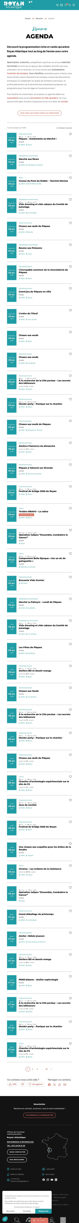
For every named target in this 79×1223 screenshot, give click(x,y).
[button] (31, 1)
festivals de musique (17, 73)
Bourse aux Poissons (30, 248)
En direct (39, 1220)
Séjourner (39, 18)
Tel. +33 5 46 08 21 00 (16, 1145)
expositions (13, 98)
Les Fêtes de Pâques (30, 647)
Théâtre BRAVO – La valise (33, 511)
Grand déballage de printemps (36, 914)
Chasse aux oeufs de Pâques (35, 424)
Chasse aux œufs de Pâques (34, 226)
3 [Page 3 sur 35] (37, 1069)
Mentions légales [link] (60, 1197)
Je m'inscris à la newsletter (39, 1115)
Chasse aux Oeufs (29, 691)
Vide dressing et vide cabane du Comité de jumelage (43, 205)
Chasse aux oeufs (28, 335)
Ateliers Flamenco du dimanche (37, 446)
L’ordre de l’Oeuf (28, 313)
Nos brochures (17, 1159)
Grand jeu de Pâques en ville (35, 291)
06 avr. (11, 605)
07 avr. (11, 917)
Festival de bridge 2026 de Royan (38, 491)
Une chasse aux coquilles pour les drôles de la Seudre (45, 848)
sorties (64, 101)
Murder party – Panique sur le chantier (40, 404)
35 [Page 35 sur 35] (47, 1069)
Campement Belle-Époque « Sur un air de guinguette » (42, 559)
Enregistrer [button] (36, 1084)
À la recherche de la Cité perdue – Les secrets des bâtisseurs (44, 382)
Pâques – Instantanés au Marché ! (37, 139)
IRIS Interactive (53, 1200)
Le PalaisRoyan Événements (20, 1180)
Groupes (50, 1169)
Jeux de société (28, 805)
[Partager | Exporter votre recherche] (64, 128)
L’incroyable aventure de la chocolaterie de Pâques (43, 271)
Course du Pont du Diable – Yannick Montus (43, 181)
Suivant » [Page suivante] (51, 1069)
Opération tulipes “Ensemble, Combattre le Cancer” (43, 536)
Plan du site (64, 1194)
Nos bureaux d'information (20, 1142)
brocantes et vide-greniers (44, 98)
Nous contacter (17, 1152)
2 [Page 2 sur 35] (32, 1069)
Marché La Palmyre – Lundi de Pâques (40, 602)
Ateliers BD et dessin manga (35, 670)
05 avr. (11, 140)
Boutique (50, 1174)
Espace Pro (16, 1169)
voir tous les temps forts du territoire (39, 113)
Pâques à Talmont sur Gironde (36, 468)
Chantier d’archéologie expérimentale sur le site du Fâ (44, 782)
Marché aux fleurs (29, 159)
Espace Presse (17, 1174)
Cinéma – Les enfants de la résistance (40, 869)
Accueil (27, 18)
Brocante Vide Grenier (31, 580)
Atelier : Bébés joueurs (31, 936)
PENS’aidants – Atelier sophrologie (38, 979)
